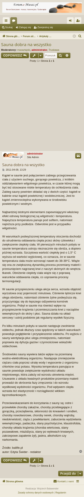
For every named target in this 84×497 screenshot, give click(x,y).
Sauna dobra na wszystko (26, 44)
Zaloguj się (25, 27)
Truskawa (54, 50)
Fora (14, 21)
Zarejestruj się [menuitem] (78, 21)
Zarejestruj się (45, 27)
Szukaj (9, 27)
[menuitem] (80, 36)
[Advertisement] (42, 108)
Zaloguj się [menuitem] (71, 21)
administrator (39, 50)
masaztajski (23, 50)
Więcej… (6, 21)
